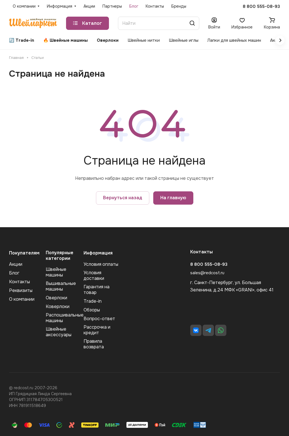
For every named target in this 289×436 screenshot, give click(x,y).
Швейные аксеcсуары (58, 332)
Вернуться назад (122, 198)
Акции (15, 264)
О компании (21, 299)
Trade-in (93, 301)
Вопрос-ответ (99, 319)
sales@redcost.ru (207, 273)
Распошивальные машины (65, 318)
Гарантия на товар (97, 289)
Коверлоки (57, 306)
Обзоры (92, 310)
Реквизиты (20, 290)
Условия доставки (94, 275)
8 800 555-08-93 (261, 6)
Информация (98, 253)
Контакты (19, 282)
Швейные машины (56, 272)
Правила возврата (94, 344)
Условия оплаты (101, 264)
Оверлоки (56, 298)
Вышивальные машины (61, 286)
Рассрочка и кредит (97, 330)
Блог (14, 273)
